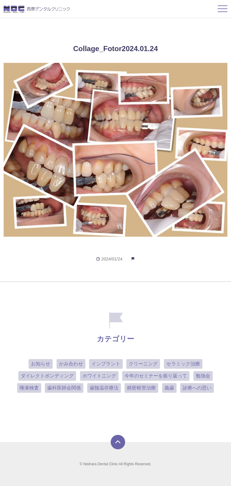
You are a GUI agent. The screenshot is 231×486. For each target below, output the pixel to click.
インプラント (105, 363)
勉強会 (203, 375)
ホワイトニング (99, 375)
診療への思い (197, 387)
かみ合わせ (71, 363)
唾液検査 (29, 387)
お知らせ (40, 363)
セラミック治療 (183, 363)
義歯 (169, 387)
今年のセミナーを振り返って (156, 375)
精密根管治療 (141, 387)
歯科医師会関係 (64, 387)
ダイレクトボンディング (47, 375)
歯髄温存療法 (104, 387)
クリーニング (143, 363)
